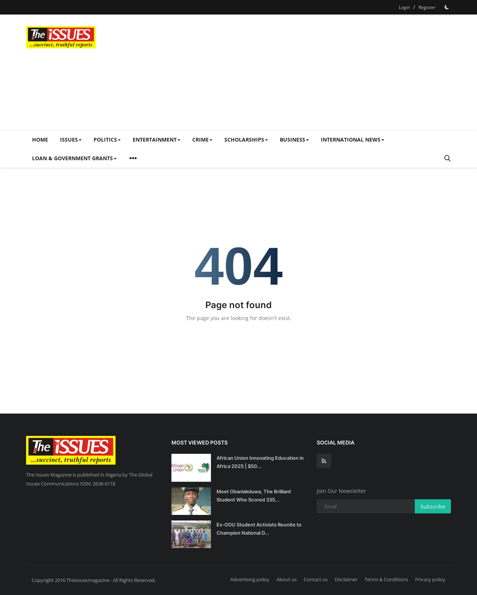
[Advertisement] (315, 72)
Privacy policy (430, 579)
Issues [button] (71, 139)
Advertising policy (249, 579)
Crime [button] (202, 139)
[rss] (324, 461)
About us (287, 579)
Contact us (316, 579)
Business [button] (294, 139)
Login (404, 7)
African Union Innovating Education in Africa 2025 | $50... (260, 462)
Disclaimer (346, 579)
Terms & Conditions (386, 579)
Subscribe (432, 506)
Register (427, 7)
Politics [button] (107, 139)
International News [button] (352, 139)
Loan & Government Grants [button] (74, 158)
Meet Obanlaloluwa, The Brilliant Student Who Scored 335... (254, 495)
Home (40, 139)
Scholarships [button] (246, 139)
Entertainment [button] (156, 139)
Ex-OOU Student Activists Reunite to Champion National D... (259, 529)
